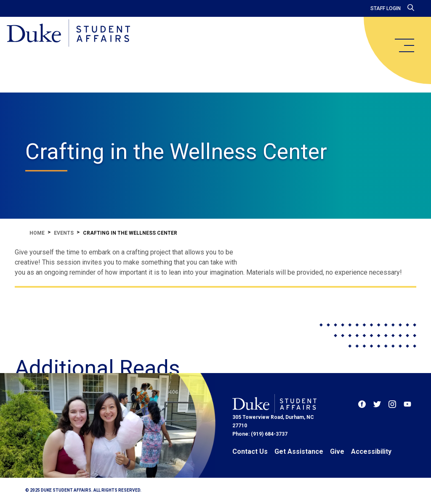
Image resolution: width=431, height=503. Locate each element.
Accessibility (371, 451)
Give (337, 451)
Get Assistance (298, 451)
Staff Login (385, 8)
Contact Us (250, 451)
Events (64, 233)
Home (37, 233)
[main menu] (404, 45)
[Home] (68, 33)
